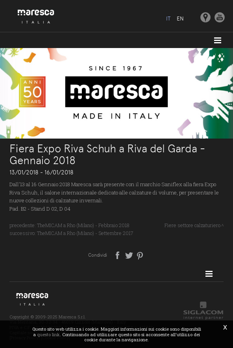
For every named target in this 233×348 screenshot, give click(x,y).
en (180, 18)
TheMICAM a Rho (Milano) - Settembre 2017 (85, 233)
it (168, 18)
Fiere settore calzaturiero (192, 225)
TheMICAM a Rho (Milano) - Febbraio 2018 (83, 225)
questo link (48, 334)
